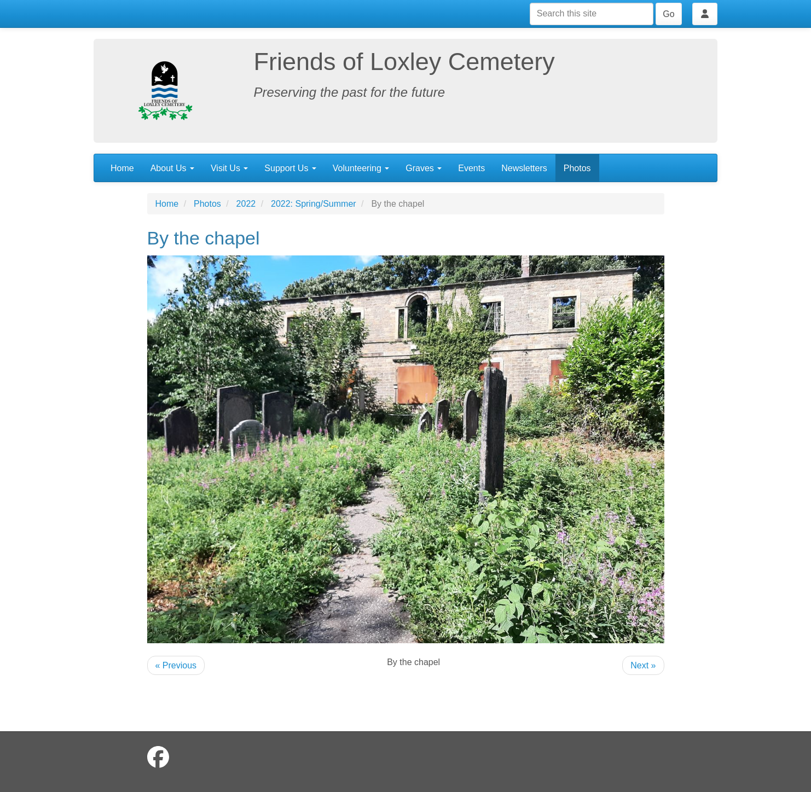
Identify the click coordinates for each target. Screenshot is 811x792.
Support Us (290, 168)
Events (471, 168)
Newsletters (524, 168)
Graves (424, 168)
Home (122, 168)
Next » (643, 665)
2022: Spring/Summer (313, 203)
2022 (246, 203)
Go (668, 14)
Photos (577, 168)
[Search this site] (591, 14)
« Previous (176, 665)
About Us (172, 168)
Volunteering (361, 168)
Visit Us (229, 168)
